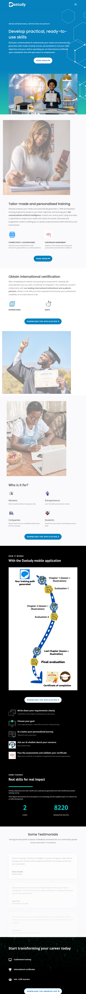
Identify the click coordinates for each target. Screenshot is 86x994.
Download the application (42, 321)
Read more (42, 60)
